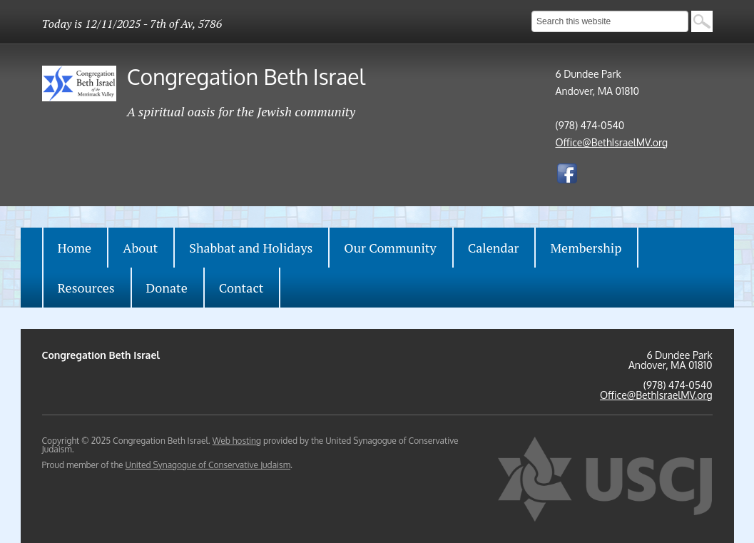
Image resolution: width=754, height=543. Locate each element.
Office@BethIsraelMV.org (612, 142)
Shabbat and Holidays (250, 247)
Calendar (493, 247)
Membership (585, 247)
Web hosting (237, 440)
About (140, 247)
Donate (167, 287)
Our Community (390, 247)
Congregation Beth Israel (246, 76)
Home (75, 247)
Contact (241, 287)
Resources (86, 287)
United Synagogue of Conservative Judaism (207, 465)
